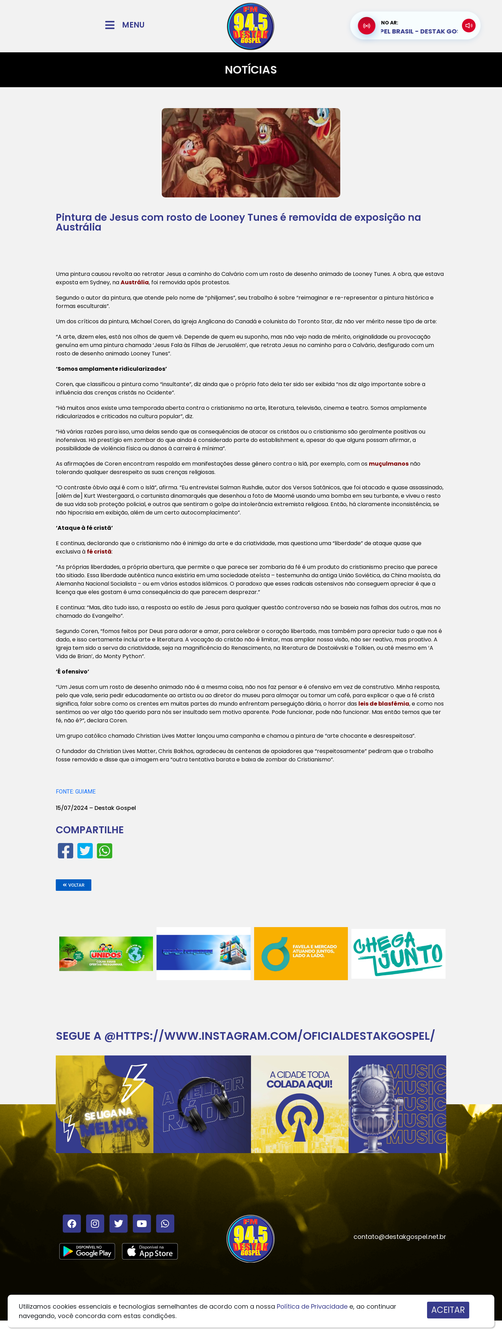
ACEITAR (448, 1310)
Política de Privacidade (312, 1306)
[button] (73, 885)
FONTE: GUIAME (76, 791)
